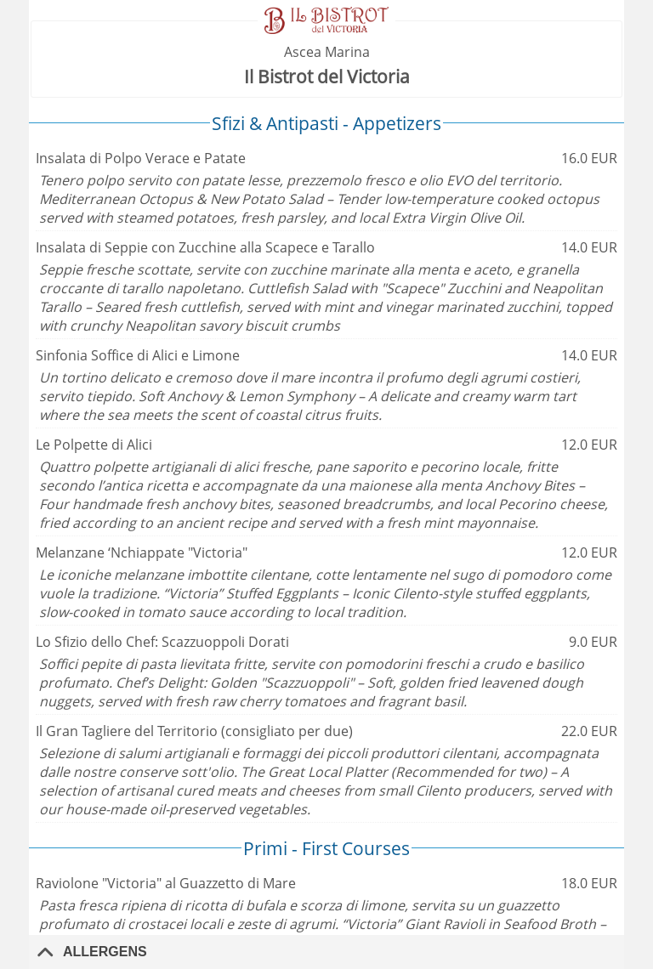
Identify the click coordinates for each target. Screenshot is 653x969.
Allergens (105, 951)
